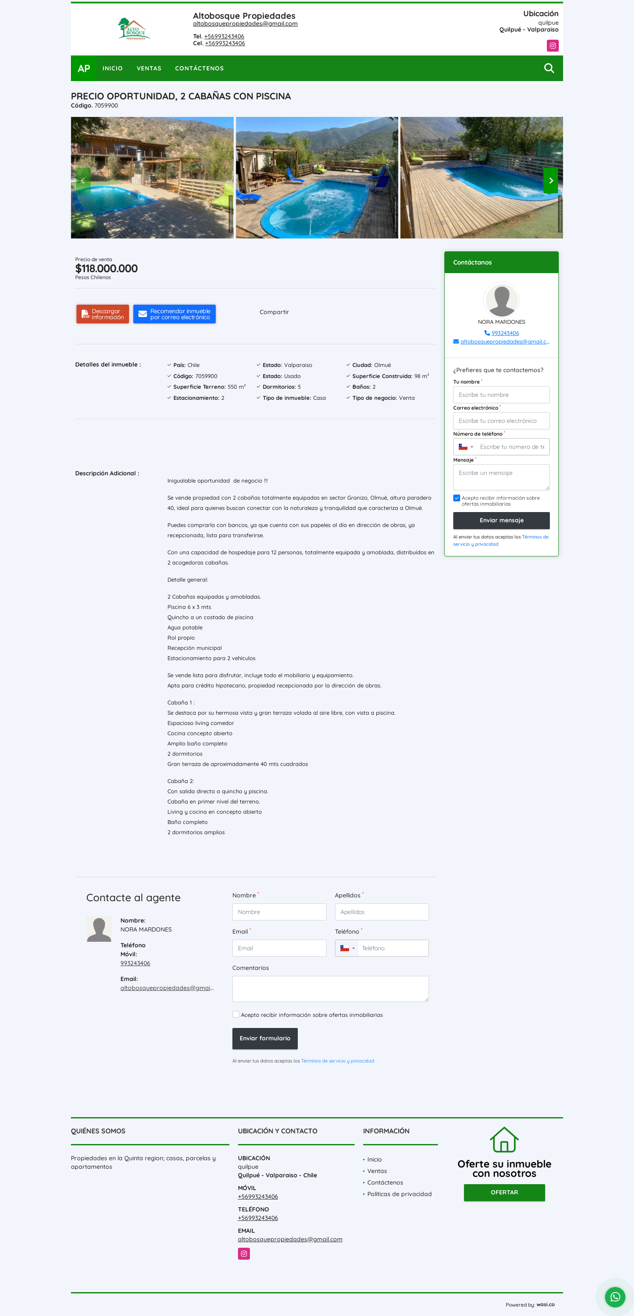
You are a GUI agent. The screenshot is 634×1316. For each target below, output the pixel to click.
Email (241, 931)
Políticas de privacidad (399, 1194)
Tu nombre (467, 381)
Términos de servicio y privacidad (337, 1061)
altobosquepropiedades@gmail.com (245, 23)
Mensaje (464, 459)
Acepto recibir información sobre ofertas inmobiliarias (312, 1014)
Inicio (113, 68)
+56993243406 (224, 36)
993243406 (135, 963)
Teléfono (348, 931)
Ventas (149, 68)
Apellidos (349, 895)
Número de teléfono (479, 433)
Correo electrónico (477, 407)
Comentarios (250, 968)
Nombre (245, 895)
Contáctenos (199, 68)
